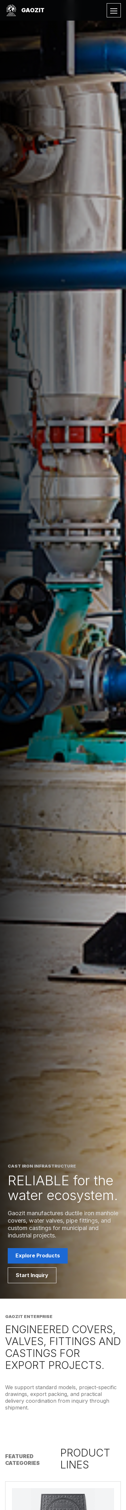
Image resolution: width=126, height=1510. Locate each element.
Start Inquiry (32, 1275)
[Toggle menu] (114, 10)
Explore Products (37, 1255)
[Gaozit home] (24, 10)
